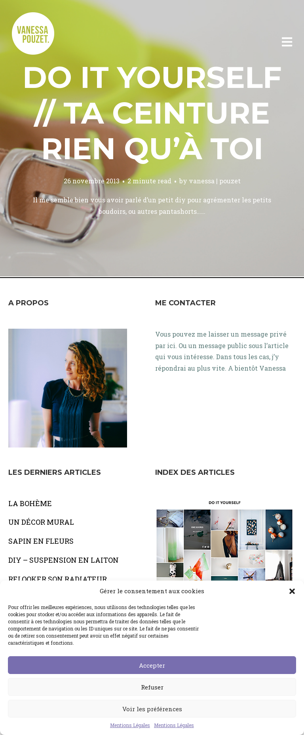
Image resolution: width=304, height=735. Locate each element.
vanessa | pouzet (215, 181)
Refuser (152, 687)
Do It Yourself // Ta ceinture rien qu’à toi (152, 113)
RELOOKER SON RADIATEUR (57, 579)
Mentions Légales (130, 725)
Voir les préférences (152, 709)
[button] (292, 591)
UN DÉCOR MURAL (41, 522)
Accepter (152, 665)
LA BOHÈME (30, 503)
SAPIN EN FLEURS (41, 541)
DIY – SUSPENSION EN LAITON (63, 560)
